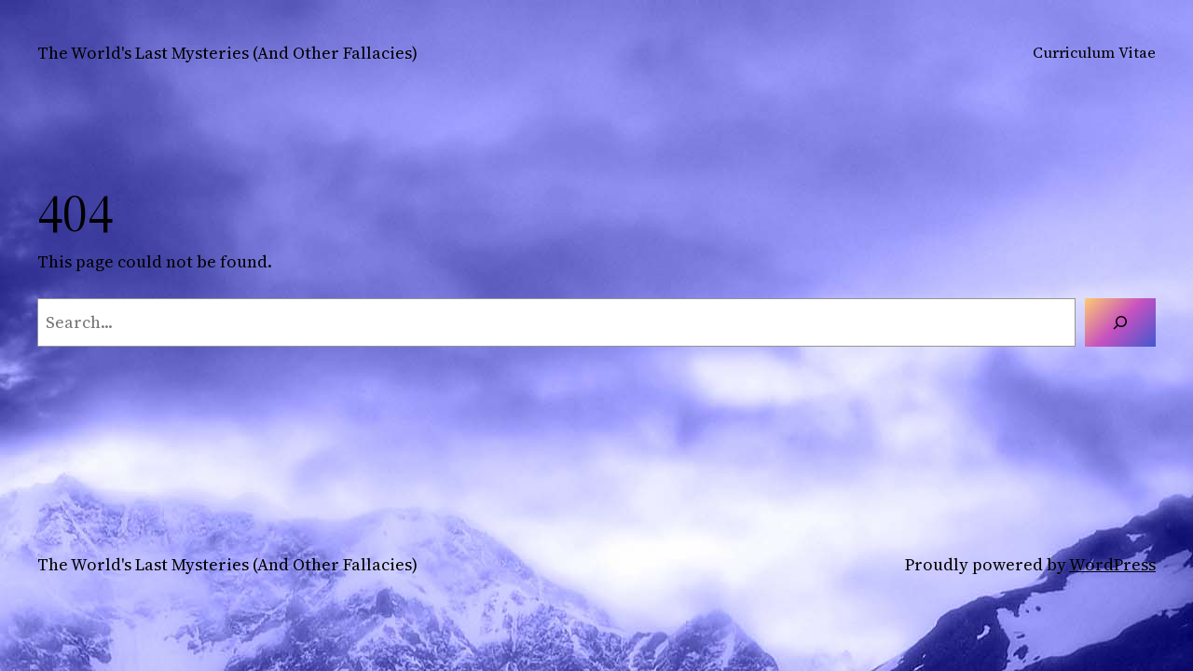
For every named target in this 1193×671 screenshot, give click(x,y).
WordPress (1112, 564)
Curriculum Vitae (1094, 52)
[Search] (1120, 322)
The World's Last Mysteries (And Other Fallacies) (227, 52)
